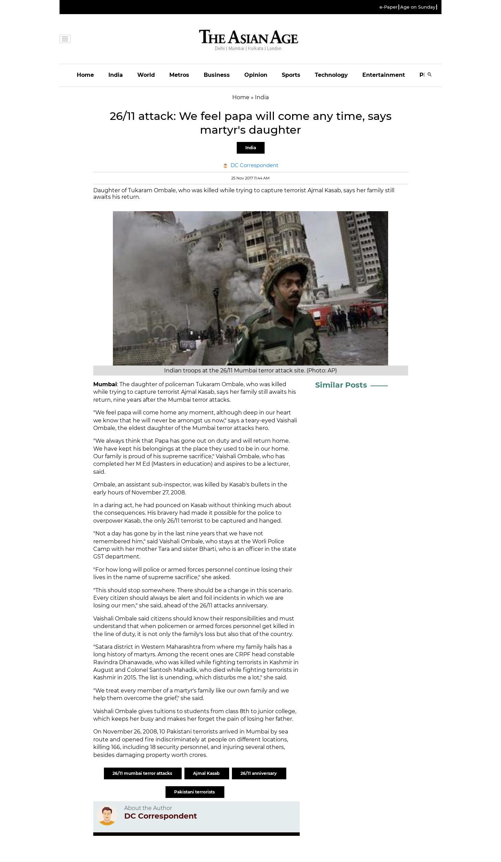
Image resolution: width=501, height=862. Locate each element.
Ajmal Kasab (207, 773)
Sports (291, 75)
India (115, 75)
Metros (179, 75)
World (146, 75)
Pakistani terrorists (195, 791)
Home (85, 75)
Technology (331, 75)
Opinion (255, 75)
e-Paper (388, 7)
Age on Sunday (417, 7)
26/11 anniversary (259, 773)
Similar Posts (341, 385)
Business (217, 75)
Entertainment (383, 75)
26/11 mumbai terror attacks (143, 773)
